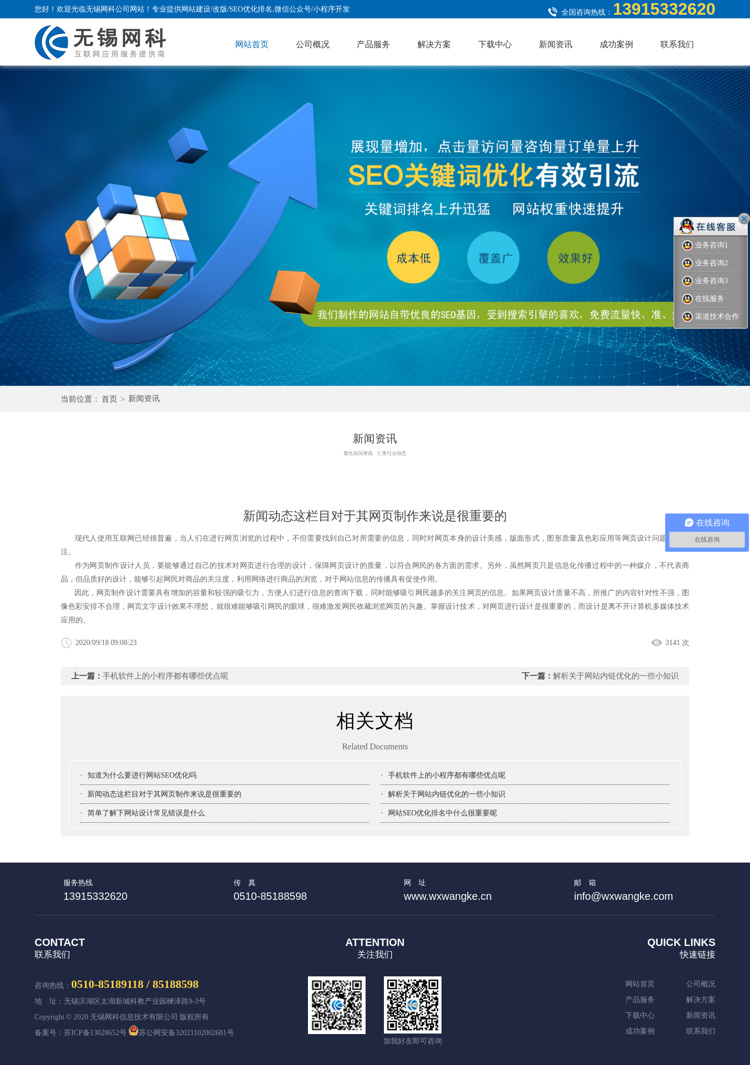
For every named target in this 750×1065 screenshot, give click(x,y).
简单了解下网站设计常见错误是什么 (146, 813)
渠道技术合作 (710, 316)
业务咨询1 (705, 245)
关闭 (744, 218)
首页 (109, 399)
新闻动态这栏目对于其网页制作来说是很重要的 (164, 794)
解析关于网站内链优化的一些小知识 (616, 676)
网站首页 (252, 44)
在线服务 (703, 299)
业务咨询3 (705, 281)
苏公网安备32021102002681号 (181, 1033)
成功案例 (616, 44)
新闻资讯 (555, 44)
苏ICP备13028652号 (95, 1033)
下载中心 (495, 44)
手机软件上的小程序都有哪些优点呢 (165, 676)
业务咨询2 (705, 263)
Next (699, 344)
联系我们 (677, 44)
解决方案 (434, 44)
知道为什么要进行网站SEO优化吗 (141, 775)
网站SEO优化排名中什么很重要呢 (442, 813)
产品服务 (373, 44)
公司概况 (312, 44)
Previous (668, 344)
